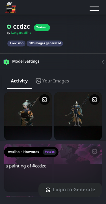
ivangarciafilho (21, 33)
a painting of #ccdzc (53, 169)
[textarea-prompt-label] (53, 172)
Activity (19, 81)
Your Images (52, 81)
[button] (94, 8)
